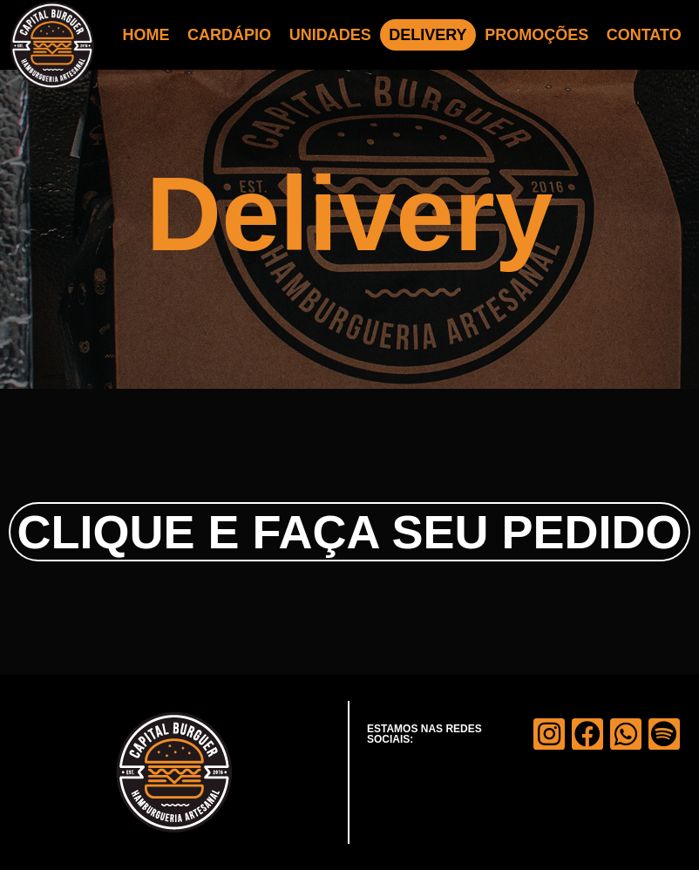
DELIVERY (427, 35)
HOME (146, 35)
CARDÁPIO (229, 35)
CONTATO (644, 35)
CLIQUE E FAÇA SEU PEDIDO (349, 532)
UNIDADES (330, 35)
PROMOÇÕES (536, 35)
